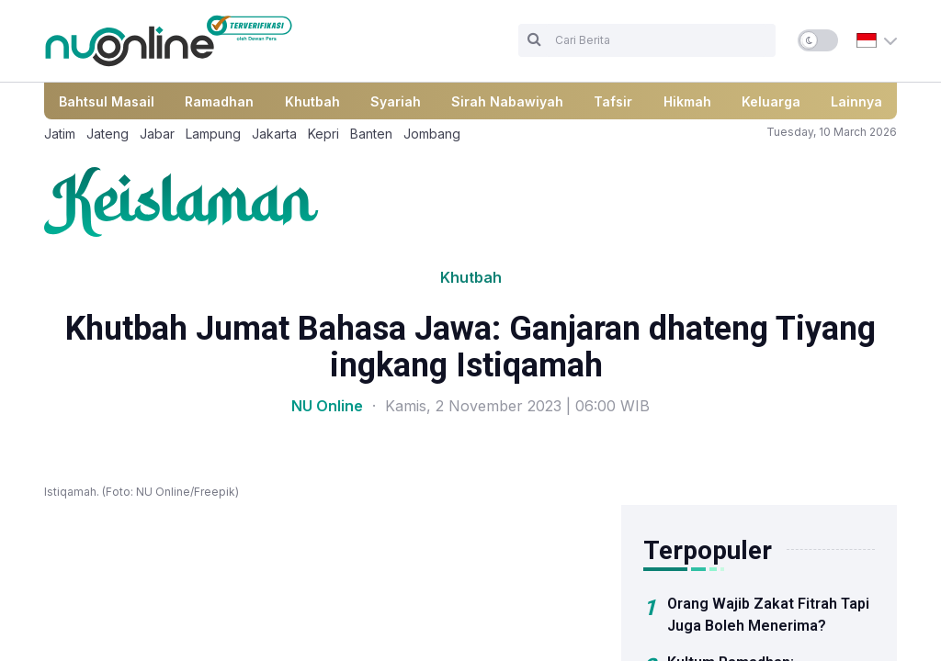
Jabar (157, 133)
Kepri (323, 133)
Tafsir (613, 101)
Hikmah (687, 101)
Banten (371, 133)
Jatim (59, 133)
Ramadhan (219, 101)
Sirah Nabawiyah (507, 101)
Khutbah (312, 101)
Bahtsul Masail (106, 101)
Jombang (431, 133)
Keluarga (771, 101)
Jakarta (274, 133)
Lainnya (856, 101)
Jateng (107, 133)
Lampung (213, 133)
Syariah (395, 101)
